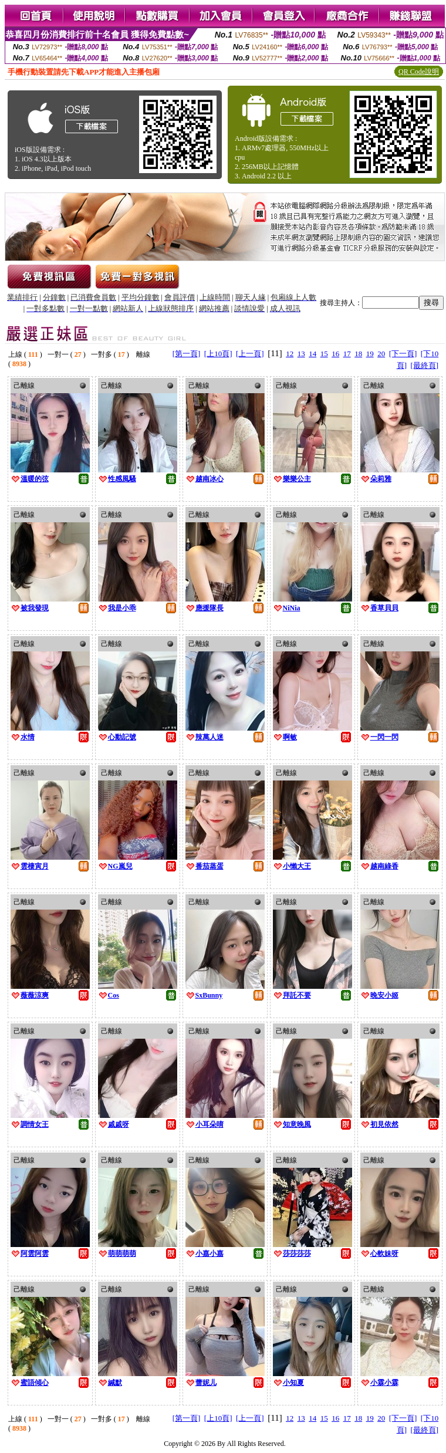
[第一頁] (187, 353)
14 (312, 353)
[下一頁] (403, 353)
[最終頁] (424, 365)
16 (335, 353)
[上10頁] (218, 353)
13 (301, 353)
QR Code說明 (418, 71)
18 (358, 353)
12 (289, 353)
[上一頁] (250, 353)
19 (370, 353)
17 (347, 353)
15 (324, 353)
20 (381, 353)
